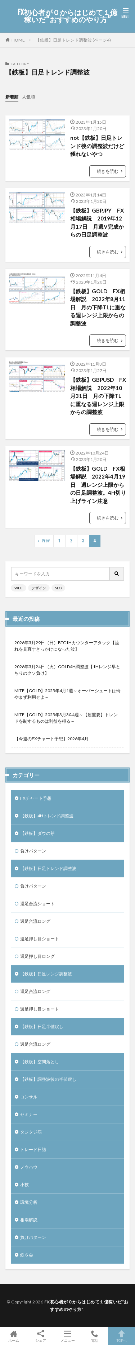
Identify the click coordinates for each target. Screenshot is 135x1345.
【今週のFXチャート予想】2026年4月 (51, 738)
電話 (94, 1336)
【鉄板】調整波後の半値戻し (48, 1079)
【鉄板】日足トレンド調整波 (48, 868)
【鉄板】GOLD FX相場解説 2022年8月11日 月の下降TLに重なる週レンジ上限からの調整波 (98, 307)
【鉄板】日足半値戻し (41, 1026)
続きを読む (107, 171)
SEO (58, 588)
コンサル (28, 1096)
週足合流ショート (37, 903)
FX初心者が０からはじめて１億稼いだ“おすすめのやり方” (67, 16)
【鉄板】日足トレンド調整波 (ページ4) (73, 40)
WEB (18, 588)
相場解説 (28, 1219)
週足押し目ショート (39, 938)
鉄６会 (26, 1255)
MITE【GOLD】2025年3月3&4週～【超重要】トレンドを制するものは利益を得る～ (66, 718)
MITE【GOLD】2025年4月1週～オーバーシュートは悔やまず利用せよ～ (67, 694)
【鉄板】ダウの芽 (37, 833)
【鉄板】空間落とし (39, 1061)
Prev (46, 540)
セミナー (28, 1114)
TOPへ (121, 1336)
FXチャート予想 (35, 798)
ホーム (13, 1336)
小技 (24, 1184)
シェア (40, 1336)
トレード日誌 (33, 1149)
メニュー (67, 1336)
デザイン (39, 588)
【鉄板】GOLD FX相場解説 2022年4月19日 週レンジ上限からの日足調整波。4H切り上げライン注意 (98, 484)
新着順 (11, 97)
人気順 (28, 97)
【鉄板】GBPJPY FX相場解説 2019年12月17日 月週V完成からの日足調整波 (97, 222)
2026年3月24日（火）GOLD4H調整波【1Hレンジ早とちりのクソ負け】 (67, 670)
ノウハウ (28, 1167)
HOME (18, 40)
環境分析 (28, 1202)
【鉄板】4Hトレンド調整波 (46, 815)
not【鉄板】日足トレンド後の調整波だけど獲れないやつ (97, 145)
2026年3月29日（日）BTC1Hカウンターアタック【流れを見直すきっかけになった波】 (66, 646)
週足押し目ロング (37, 956)
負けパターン (33, 851)
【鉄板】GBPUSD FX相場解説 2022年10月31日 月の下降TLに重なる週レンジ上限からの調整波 (98, 395)
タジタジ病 (31, 1132)
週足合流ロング (35, 921)
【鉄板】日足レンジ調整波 (46, 973)
